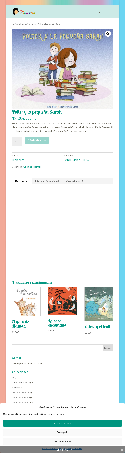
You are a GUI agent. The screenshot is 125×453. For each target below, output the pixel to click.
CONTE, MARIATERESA (76, 160)
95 (13, 377)
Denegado (62, 432)
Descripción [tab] (21, 181)
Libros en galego (20, 402)
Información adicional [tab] (47, 181)
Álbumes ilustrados (27, 24)
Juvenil (15, 387)
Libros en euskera (21, 397)
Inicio (14, 24)
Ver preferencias (62, 441)
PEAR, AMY (18, 160)
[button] (108, 34)
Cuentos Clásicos (21, 382)
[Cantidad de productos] (17, 141)
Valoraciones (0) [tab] (74, 181)
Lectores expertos (21, 392)
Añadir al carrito (37, 140)
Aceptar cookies (62, 423)
